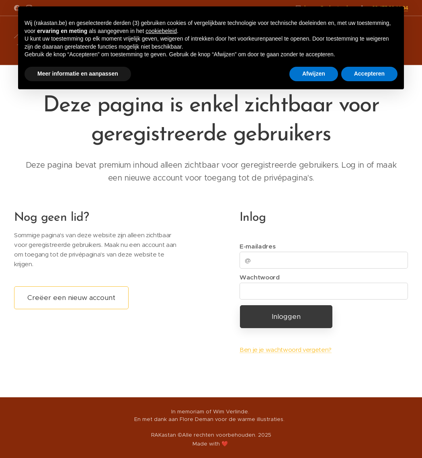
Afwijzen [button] (313, 73)
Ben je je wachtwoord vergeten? (286, 349)
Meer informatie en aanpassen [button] (77, 73)
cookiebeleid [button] (161, 31)
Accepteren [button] (369, 73)
